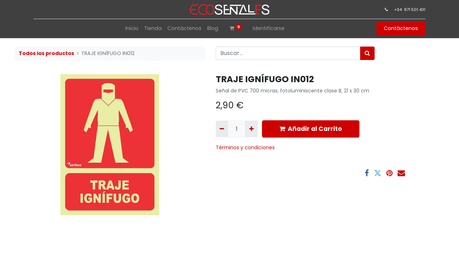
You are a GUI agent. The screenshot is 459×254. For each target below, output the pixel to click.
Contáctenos (401, 28)
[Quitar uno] (222, 129)
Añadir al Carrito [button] (310, 129)
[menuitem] (132, 28)
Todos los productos (46, 53)
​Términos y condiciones (246, 147)
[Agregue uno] (251, 129)
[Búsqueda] (367, 53)
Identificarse (269, 28)
